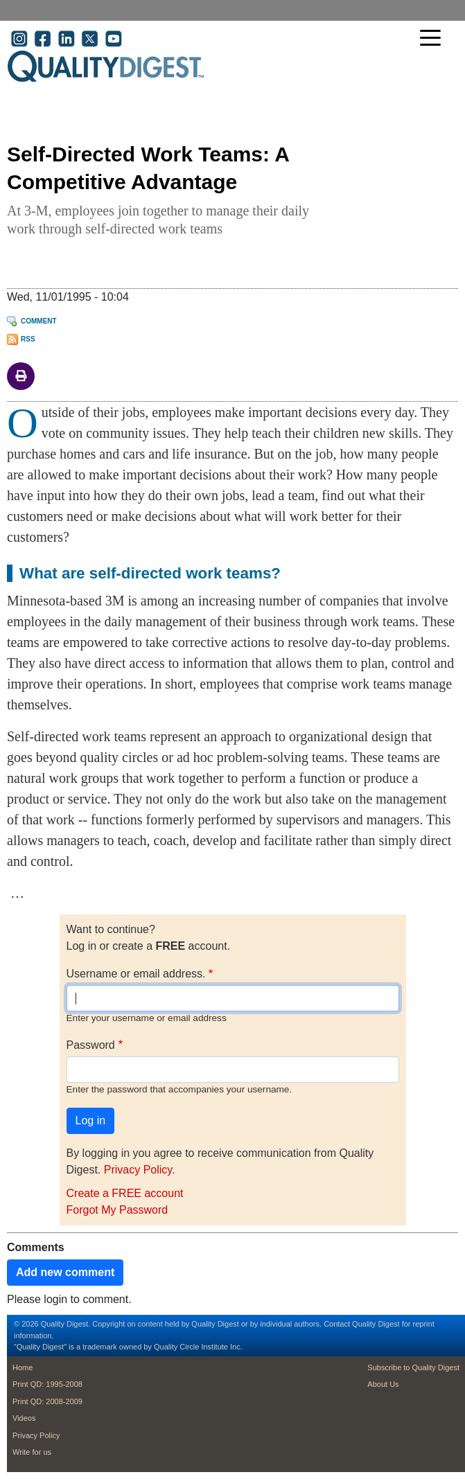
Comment (39, 321)
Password (91, 1045)
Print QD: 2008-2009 (47, 1401)
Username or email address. (136, 974)
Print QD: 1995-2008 (47, 1384)
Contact (337, 1324)
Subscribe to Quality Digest (413, 1367)
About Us (382, 1384)
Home (22, 1367)
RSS (28, 339)
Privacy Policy (138, 1170)
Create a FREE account (125, 1193)
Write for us (31, 1452)
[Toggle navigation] (434, 39)
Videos (23, 1418)
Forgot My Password (117, 1210)
